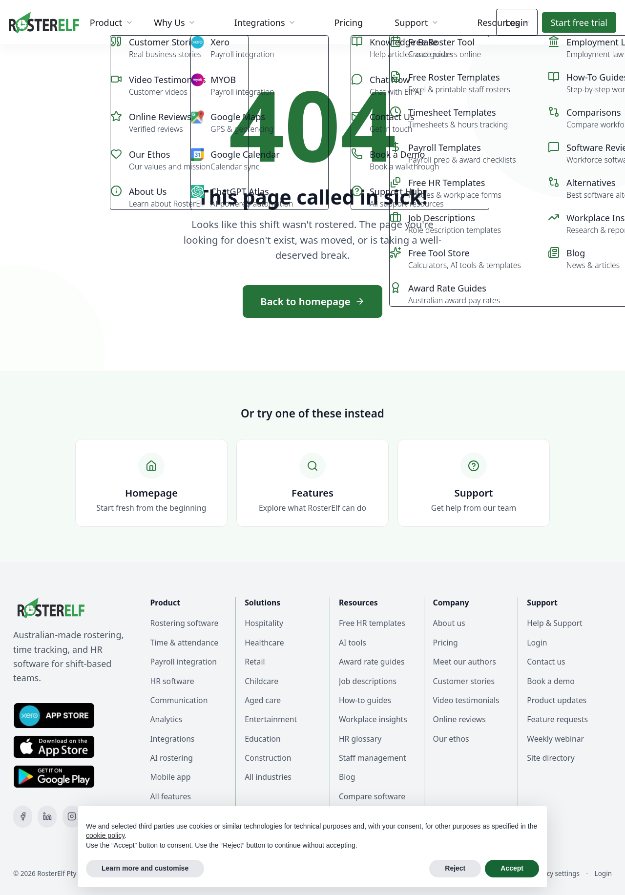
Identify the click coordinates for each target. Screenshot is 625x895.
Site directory (551, 757)
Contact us (546, 661)
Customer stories (464, 681)
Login (516, 22)
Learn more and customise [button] (145, 868)
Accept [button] (511, 868)
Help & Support (555, 623)
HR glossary (360, 738)
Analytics (166, 719)
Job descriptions (367, 681)
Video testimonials (466, 700)
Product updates (556, 700)
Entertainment (271, 719)
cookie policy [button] (105, 835)
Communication (179, 700)
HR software (172, 681)
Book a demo (551, 681)
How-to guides (365, 700)
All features (170, 796)
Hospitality (264, 623)
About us (449, 623)
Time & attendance (184, 642)
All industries (268, 776)
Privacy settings (555, 873)
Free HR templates (372, 623)
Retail (255, 661)
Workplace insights (373, 719)
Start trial (579, 22)
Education (263, 738)
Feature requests (557, 719)
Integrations (172, 738)
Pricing (445, 642)
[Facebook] (22, 817)
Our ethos (451, 738)
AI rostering (171, 757)
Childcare (261, 681)
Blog (347, 776)
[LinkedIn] (47, 817)
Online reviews (459, 719)
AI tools (352, 642)
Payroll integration (183, 661)
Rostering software (184, 623)
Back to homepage (312, 301)
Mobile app (170, 776)
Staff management (372, 757)
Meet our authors (464, 661)
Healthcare (264, 642)
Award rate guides (372, 661)
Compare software (372, 796)
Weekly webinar (555, 738)
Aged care (263, 700)
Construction (268, 757)
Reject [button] (455, 868)
